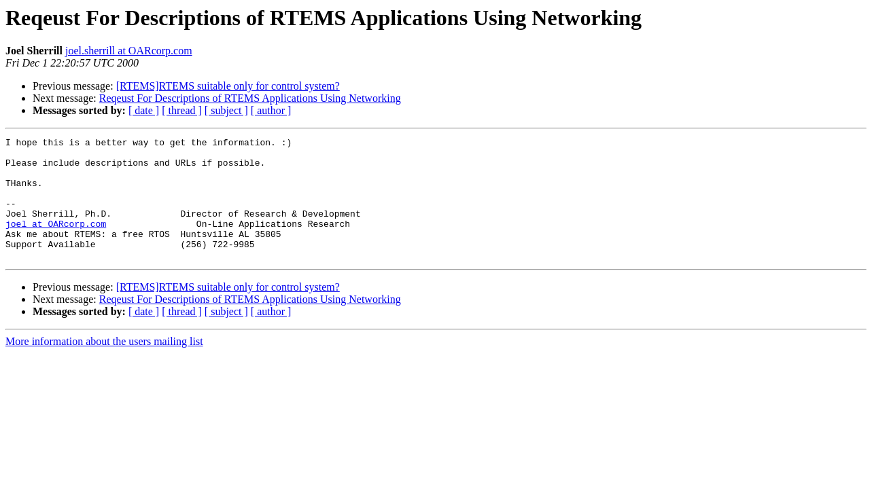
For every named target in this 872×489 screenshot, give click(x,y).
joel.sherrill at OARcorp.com (128, 50)
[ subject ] (226, 110)
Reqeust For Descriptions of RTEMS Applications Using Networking (250, 98)
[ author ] (271, 110)
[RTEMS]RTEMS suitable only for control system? (228, 86)
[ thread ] (182, 110)
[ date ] (143, 110)
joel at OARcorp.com (55, 242)
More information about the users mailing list (104, 366)
